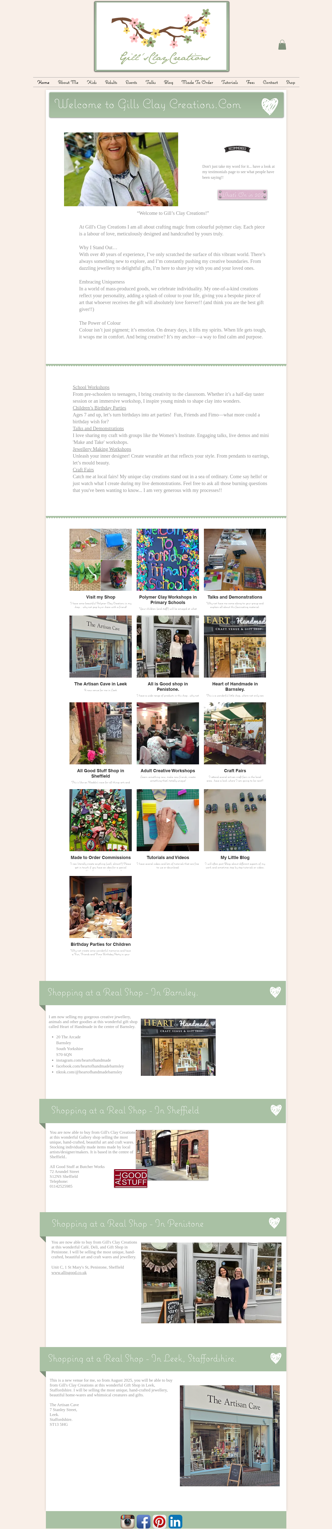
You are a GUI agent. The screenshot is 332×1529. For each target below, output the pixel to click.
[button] (282, 45)
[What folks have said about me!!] (237, 149)
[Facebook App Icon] (143, 1522)
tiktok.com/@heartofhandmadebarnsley (89, 1072)
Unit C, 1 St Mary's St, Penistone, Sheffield (88, 1267)
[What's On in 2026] (242, 194)
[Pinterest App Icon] (159, 1522)
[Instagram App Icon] (127, 1522)
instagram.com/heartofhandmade (83, 1060)
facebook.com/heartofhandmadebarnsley (90, 1066)
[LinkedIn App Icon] (175, 1522)
